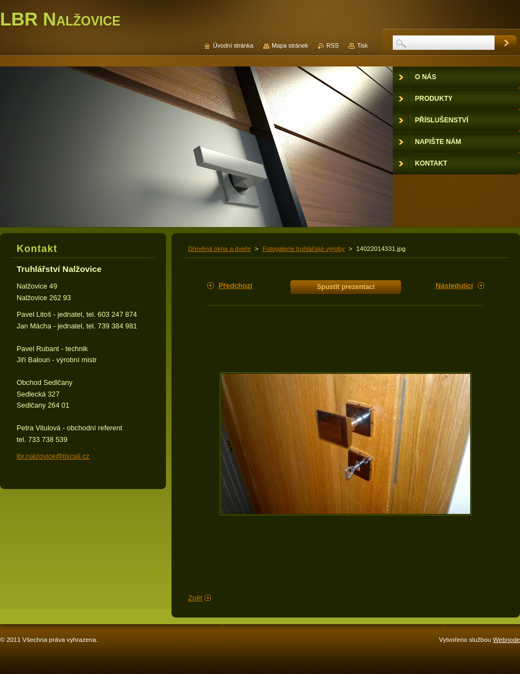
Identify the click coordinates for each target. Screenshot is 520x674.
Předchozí (235, 285)
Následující (454, 285)
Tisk (362, 45)
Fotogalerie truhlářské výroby (303, 248)
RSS (332, 45)
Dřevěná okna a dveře (219, 248)
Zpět (195, 598)
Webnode (506, 639)
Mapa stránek (290, 45)
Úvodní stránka (233, 45)
